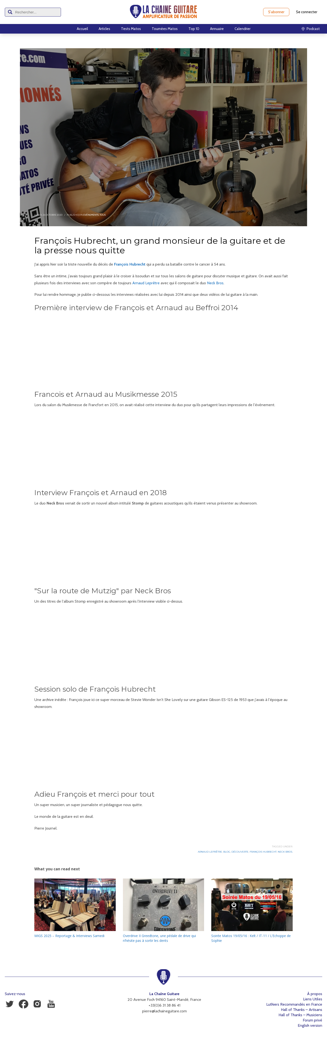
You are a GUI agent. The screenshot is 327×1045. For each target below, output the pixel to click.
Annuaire (217, 29)
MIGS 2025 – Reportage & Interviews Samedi (69, 935)
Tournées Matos (165, 29)
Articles (104, 29)
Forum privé (312, 1020)
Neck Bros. (285, 851)
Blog (226, 851)
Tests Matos (131, 29)
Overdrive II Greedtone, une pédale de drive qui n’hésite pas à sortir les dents (159, 938)
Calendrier (242, 29)
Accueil (82, 29)
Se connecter (306, 12)
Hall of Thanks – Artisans (301, 1009)
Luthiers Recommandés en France (294, 1004)
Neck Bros (215, 283)
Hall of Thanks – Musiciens (300, 1015)
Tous (103, 214)
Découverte (239, 851)
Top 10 (193, 29)
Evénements (91, 214)
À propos (314, 994)
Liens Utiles (312, 999)
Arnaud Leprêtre (146, 283)
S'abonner (276, 12)
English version (310, 1025)
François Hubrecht (129, 264)
